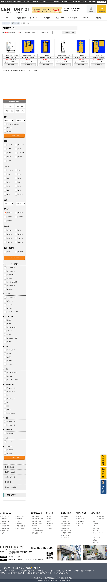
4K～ (79, 526)
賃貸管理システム (37, 523)
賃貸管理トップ (36, 516)
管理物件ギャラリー (37, 533)
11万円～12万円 (66, 535)
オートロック (96, 542)
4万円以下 (65, 516)
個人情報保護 (5, 526)
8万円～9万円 (66, 528)
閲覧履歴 (76, 1)
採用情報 (91, 11)
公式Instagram (5, 533)
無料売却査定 (20, 528)
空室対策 (34, 526)
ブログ (85, 18)
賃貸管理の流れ (36, 521)
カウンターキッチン (98, 533)
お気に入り (66, 1)
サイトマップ (5, 530)
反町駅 (49, 521)
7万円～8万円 (66, 526)
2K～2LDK (81, 521)
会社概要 (98, 18)
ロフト (95, 535)
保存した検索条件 (11, 487)
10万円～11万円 (66, 533)
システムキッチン (98, 528)
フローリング (96, 523)
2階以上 (95, 540)
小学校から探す (9, 111)
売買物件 (47, 18)
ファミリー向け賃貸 (98, 516)
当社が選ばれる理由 (37, 519)
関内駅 (49, 519)
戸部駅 (49, 526)
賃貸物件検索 (21, 18)
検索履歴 (8, 482)
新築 (94, 521)
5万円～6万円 (66, 521)
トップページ (5, 516)
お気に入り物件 (6, 521)
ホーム (8, 18)
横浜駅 (49, 516)
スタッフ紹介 (72, 18)
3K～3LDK (81, 523)
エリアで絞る (9, 106)
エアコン (95, 526)
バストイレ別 (96, 537)
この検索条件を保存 (68, 32)
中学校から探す (20, 111)
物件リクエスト (10, 472)
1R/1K (79, 516)
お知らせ (19, 521)
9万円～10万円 (66, 530)
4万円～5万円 (66, 519)
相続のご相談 (35, 528)
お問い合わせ (101, 11)
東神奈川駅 (50, 523)
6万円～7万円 (66, 523)
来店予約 (101, 1)
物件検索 (4, 519)
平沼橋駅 (49, 528)
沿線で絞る (20, 106)
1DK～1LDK (81, 519)
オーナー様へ (34, 18)
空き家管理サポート (37, 530)
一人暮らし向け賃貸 (98, 519)
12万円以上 (65, 537)
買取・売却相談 (21, 526)
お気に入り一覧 (10, 477)
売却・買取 (60, 18)
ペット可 (95, 530)
